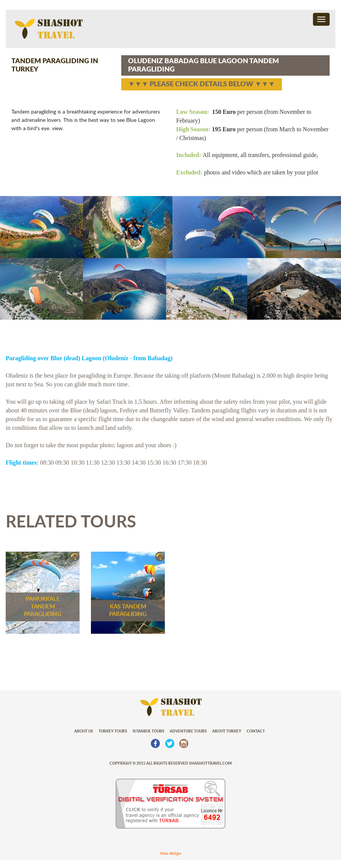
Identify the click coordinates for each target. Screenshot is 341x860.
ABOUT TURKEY (226, 731)
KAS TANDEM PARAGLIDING (128, 610)
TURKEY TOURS (113, 731)
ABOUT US (83, 731)
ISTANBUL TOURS (148, 731)
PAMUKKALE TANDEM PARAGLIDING (42, 606)
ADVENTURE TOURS (188, 731)
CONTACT (256, 731)
